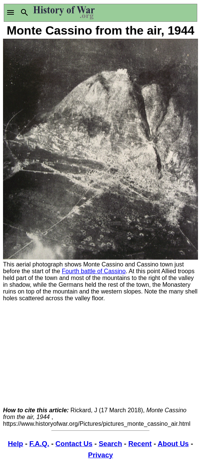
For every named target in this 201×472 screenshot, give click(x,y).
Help (15, 444)
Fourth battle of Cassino (94, 271)
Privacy (100, 455)
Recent (139, 444)
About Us (173, 444)
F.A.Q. (39, 444)
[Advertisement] (100, 354)
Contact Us (74, 444)
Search (110, 444)
